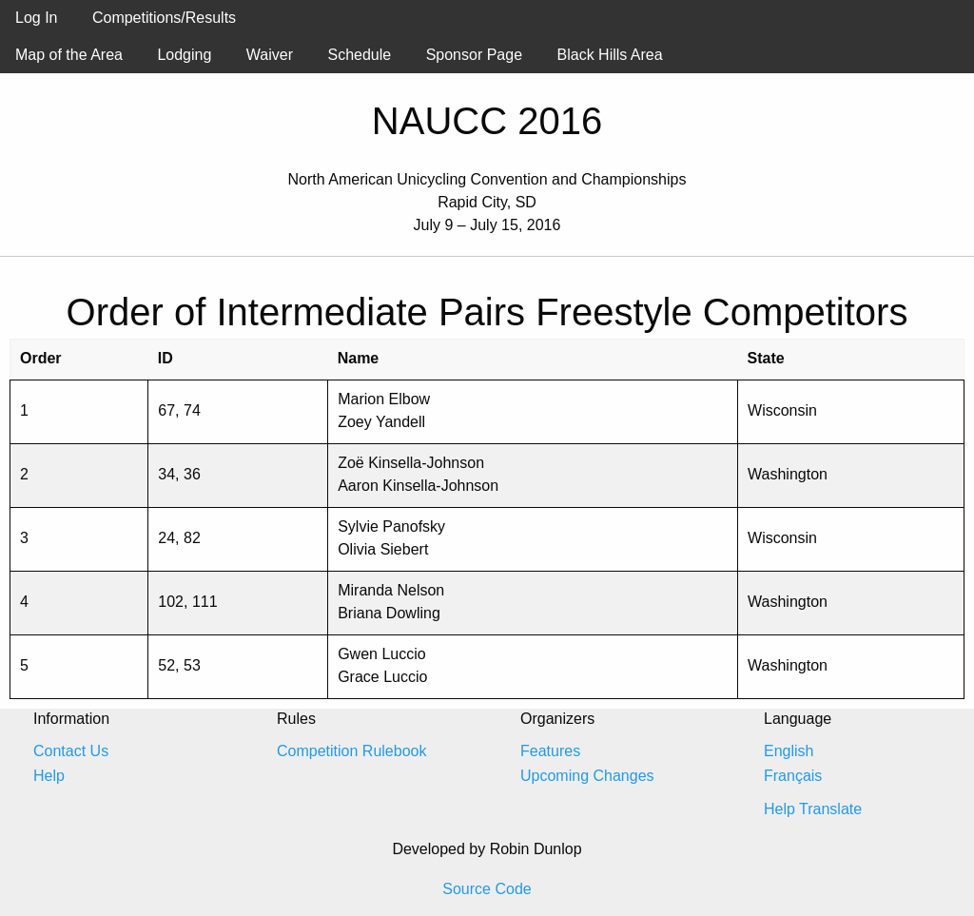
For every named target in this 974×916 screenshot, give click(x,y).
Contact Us (70, 751)
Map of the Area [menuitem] (69, 55)
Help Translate (813, 809)
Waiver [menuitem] (269, 55)
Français (793, 776)
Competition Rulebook (351, 751)
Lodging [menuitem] (184, 55)
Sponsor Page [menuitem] (474, 55)
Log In (36, 18)
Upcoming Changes (587, 776)
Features (550, 751)
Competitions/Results (164, 18)
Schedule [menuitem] (359, 55)
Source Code (486, 889)
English (788, 751)
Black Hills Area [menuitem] (610, 55)
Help (49, 776)
